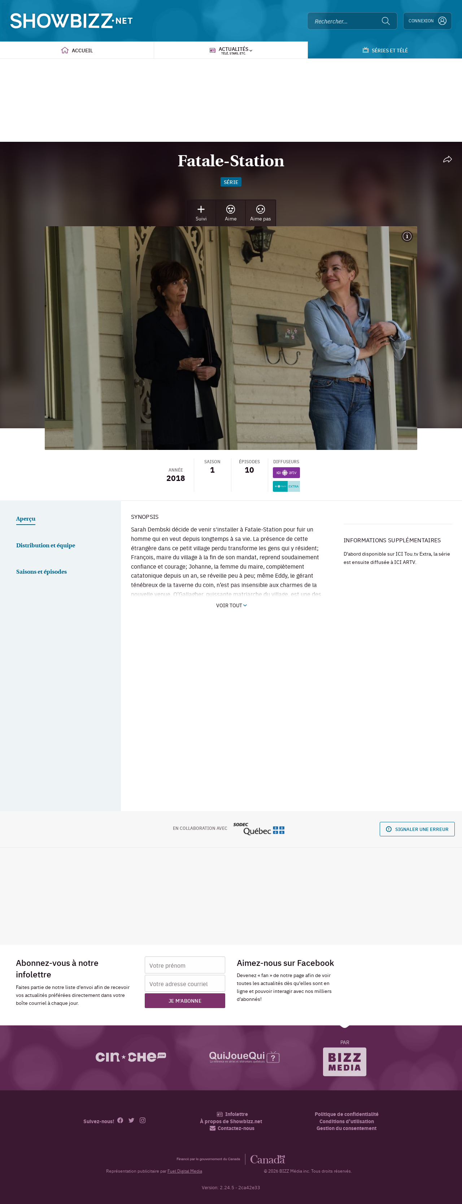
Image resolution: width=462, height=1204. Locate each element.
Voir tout (231, 605)
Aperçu (25, 519)
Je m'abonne (185, 1000)
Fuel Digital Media (184, 1171)
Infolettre (232, 1114)
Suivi (201, 213)
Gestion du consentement (346, 1127)
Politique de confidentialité (347, 1114)
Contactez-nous (232, 1128)
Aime (231, 213)
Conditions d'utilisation (346, 1121)
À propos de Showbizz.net (231, 1121)
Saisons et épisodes (41, 572)
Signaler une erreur (417, 829)
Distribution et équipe (45, 546)
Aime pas (260, 213)
